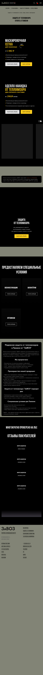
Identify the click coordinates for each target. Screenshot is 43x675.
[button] (34, 3)
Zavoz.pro (7, 8)
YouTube (25, 667)
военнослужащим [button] (11, 288)
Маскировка (25, 637)
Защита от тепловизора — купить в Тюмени (29, 8)
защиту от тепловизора (32, 177)
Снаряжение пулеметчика (29, 643)
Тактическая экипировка (28, 646)
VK (23, 661)
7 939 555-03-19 (27, 653)
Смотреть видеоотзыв (21, 454)
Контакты (3, 664)
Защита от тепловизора (28, 640)
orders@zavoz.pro (27, 656)
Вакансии (3, 667)
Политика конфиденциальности (8, 643)
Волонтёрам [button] (32, 288)
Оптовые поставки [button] (5, 653)
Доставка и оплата (5, 656)
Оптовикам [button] (11, 318)
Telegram (25, 659)
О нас (2, 661)
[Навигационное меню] (40, 3)
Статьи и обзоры (14, 8)
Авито (24, 664)
